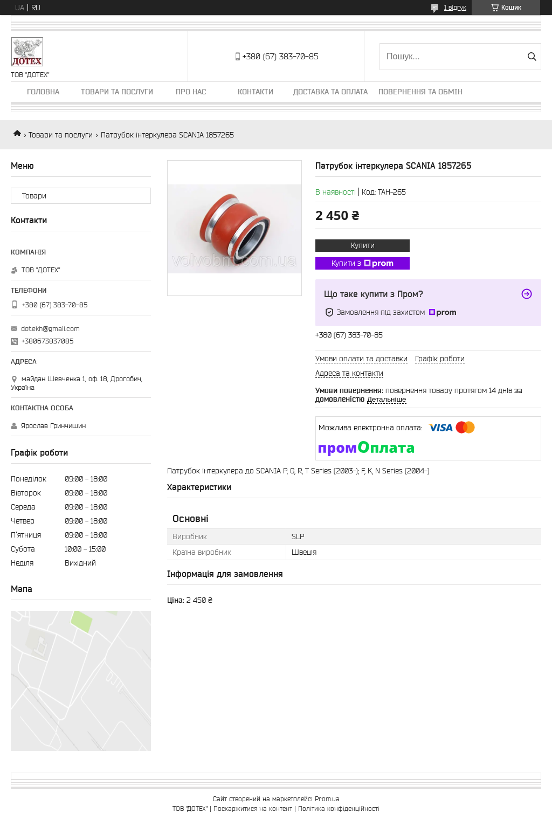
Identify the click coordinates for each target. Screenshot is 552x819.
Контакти (255, 91)
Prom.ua (327, 798)
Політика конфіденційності (339, 808)
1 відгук (455, 7)
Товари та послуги (117, 91)
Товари (34, 195)
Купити (363, 245)
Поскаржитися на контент (252, 808)
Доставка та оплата (330, 91)
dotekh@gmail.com (50, 329)
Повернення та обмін (420, 91)
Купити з (363, 264)
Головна (43, 91)
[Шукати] (531, 56)
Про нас (191, 91)
